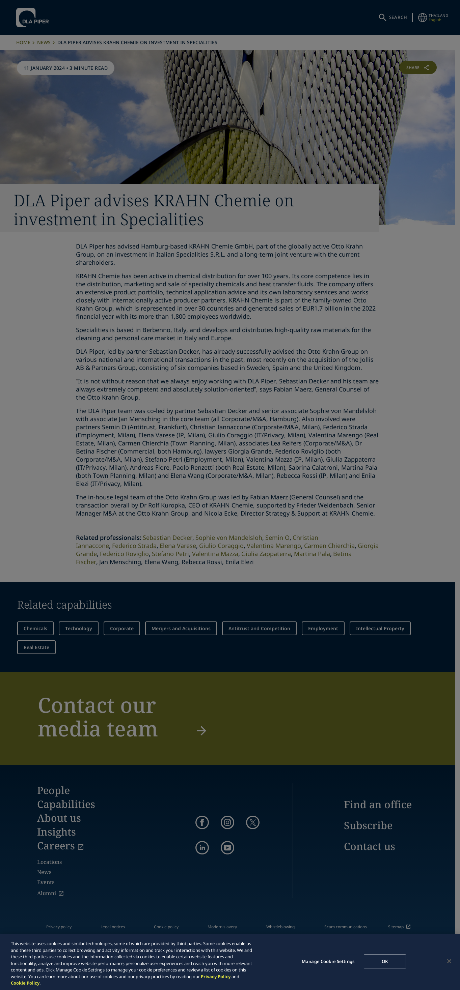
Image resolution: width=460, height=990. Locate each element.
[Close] (449, 961)
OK (385, 961)
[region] (230, 962)
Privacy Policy (216, 976)
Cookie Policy (25, 983)
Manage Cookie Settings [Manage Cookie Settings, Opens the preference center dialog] (328, 961)
